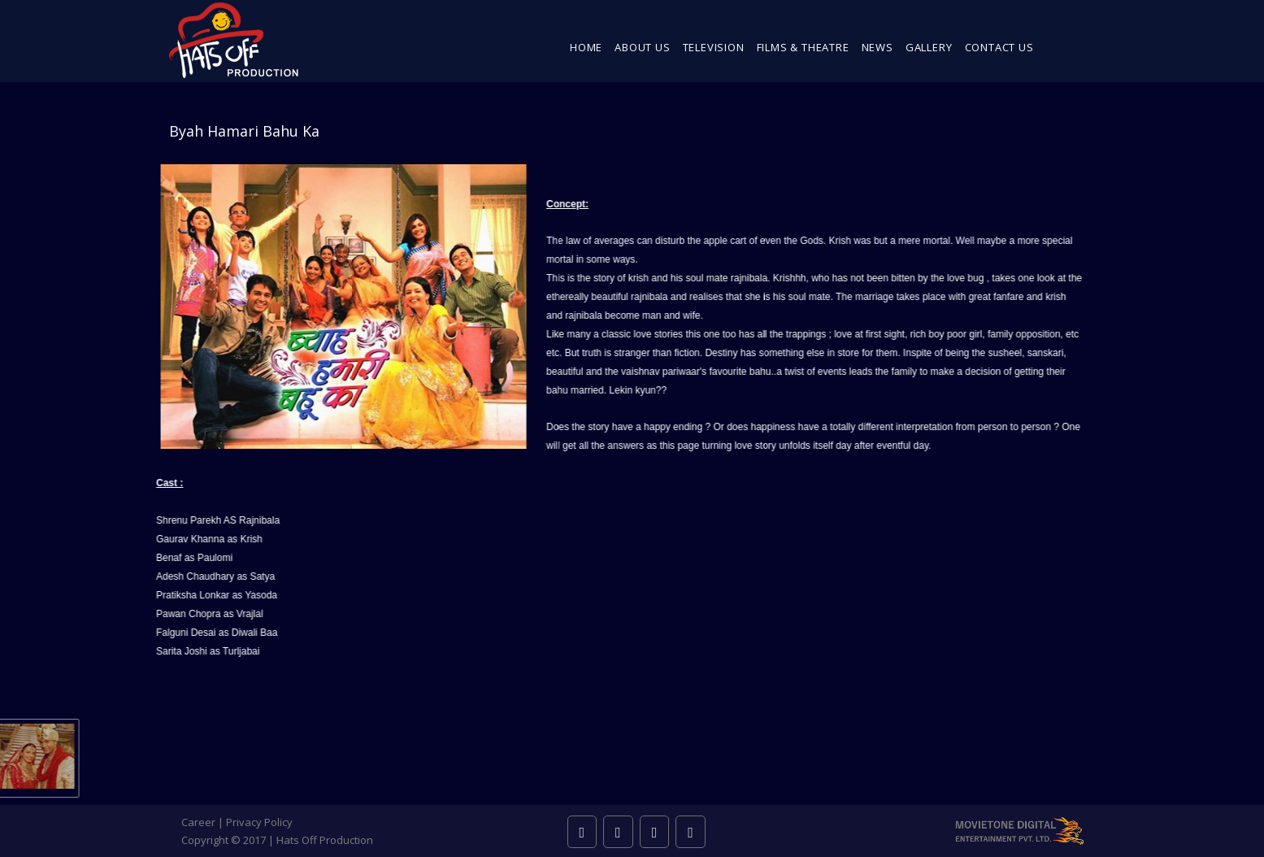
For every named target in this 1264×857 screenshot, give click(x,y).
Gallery (929, 47)
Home (586, 47)
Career (198, 822)
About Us (642, 47)
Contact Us (999, 47)
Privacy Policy (259, 822)
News (877, 47)
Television (714, 47)
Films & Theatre (803, 47)
